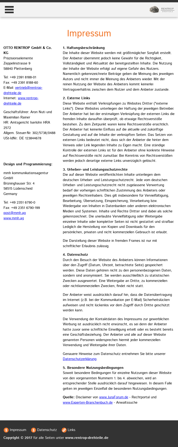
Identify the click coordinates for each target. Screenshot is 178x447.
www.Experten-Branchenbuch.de (88, 402)
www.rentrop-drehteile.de (20, 101)
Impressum (18, 430)
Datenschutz (47, 430)
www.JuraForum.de (113, 397)
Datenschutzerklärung (79, 359)
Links (71, 430)
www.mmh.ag (13, 218)
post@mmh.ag (14, 213)
